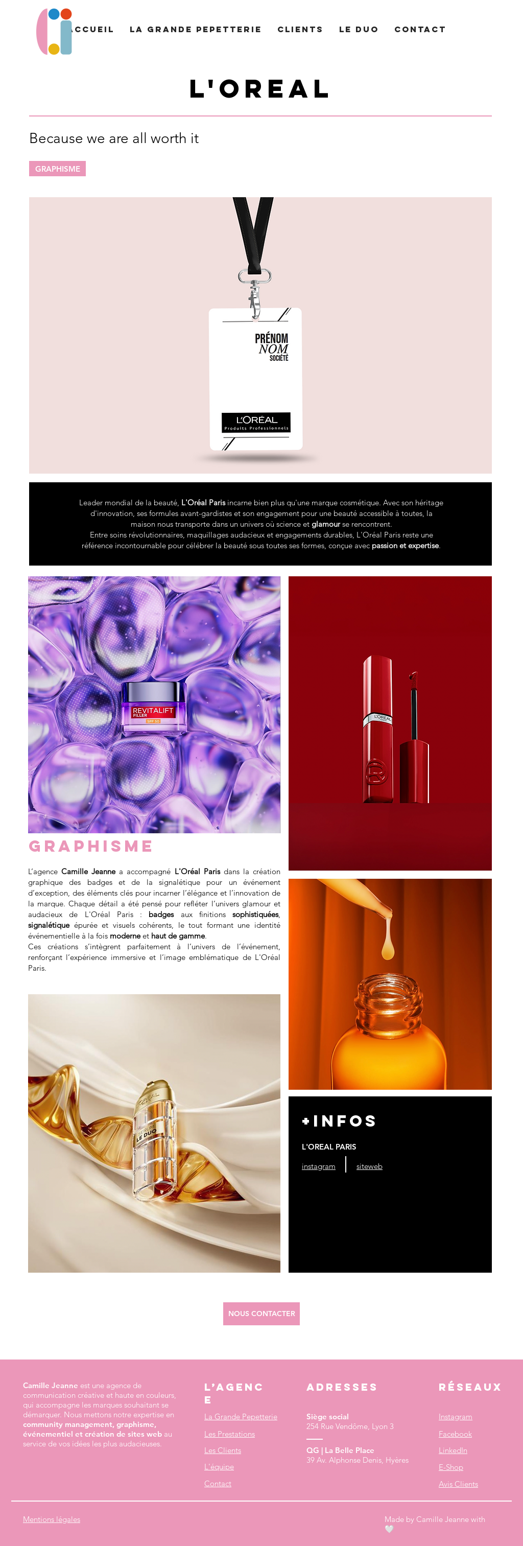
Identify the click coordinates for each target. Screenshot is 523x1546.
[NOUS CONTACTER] (261, 1313)
